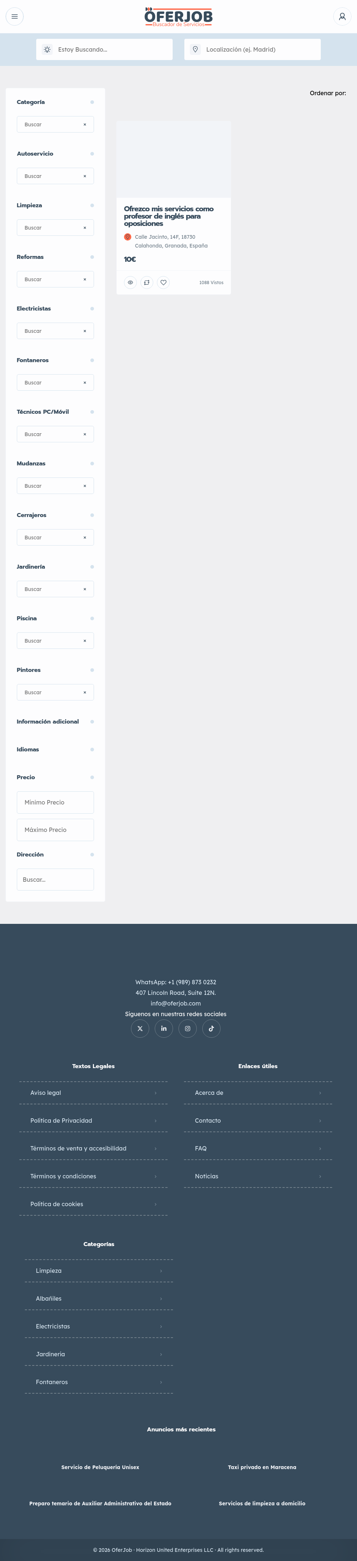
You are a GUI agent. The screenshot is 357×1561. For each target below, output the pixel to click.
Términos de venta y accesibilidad (78, 1148)
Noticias (206, 1176)
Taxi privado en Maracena (262, 1467)
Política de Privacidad (61, 1120)
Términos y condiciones (63, 1176)
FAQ (201, 1148)
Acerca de (209, 1092)
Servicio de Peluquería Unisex (100, 1467)
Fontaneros (52, 1382)
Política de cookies (56, 1204)
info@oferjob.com (176, 1003)
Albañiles (48, 1298)
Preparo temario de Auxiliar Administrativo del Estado (100, 1503)
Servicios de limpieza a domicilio (262, 1503)
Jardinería (50, 1354)
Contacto (208, 1120)
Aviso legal (45, 1092)
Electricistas (53, 1326)
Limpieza (48, 1270)
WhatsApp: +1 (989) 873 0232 (175, 982)
